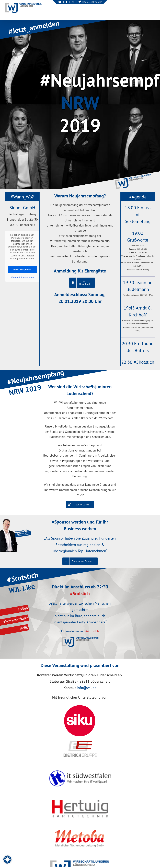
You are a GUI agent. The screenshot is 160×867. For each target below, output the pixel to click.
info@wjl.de (86, 687)
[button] (7, 859)
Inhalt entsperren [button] (22, 269)
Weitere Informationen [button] (22, 277)
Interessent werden (90, 1)
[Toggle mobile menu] (149, 6)
